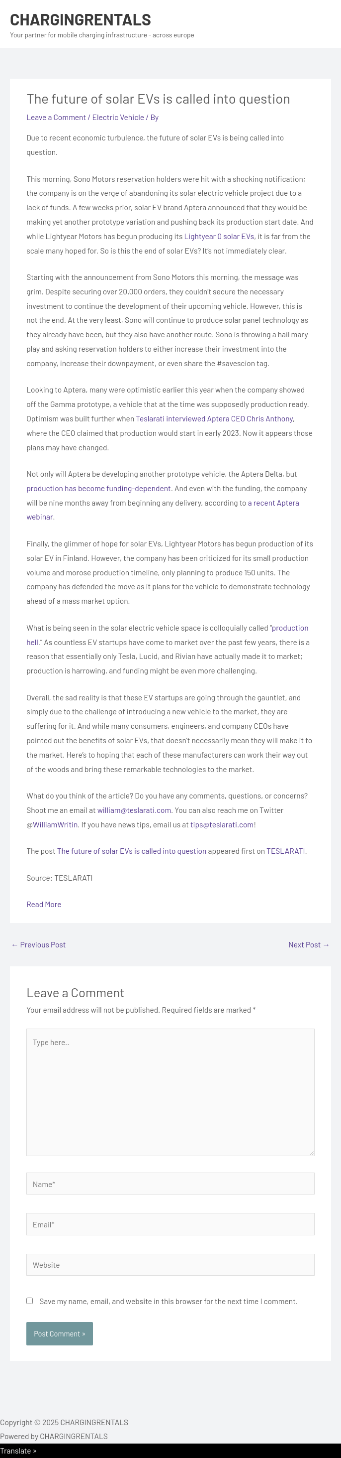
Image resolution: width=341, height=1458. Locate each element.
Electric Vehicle (118, 117)
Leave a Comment (56, 117)
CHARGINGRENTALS (80, 18)
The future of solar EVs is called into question (132, 850)
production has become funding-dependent (98, 488)
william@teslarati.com (134, 809)
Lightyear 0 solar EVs (219, 236)
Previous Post (38, 944)
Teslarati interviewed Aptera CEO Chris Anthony (214, 418)
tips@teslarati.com (222, 824)
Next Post (309, 944)
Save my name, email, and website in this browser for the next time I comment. (168, 1301)
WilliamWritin (55, 824)
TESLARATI (285, 850)
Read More (43, 904)
